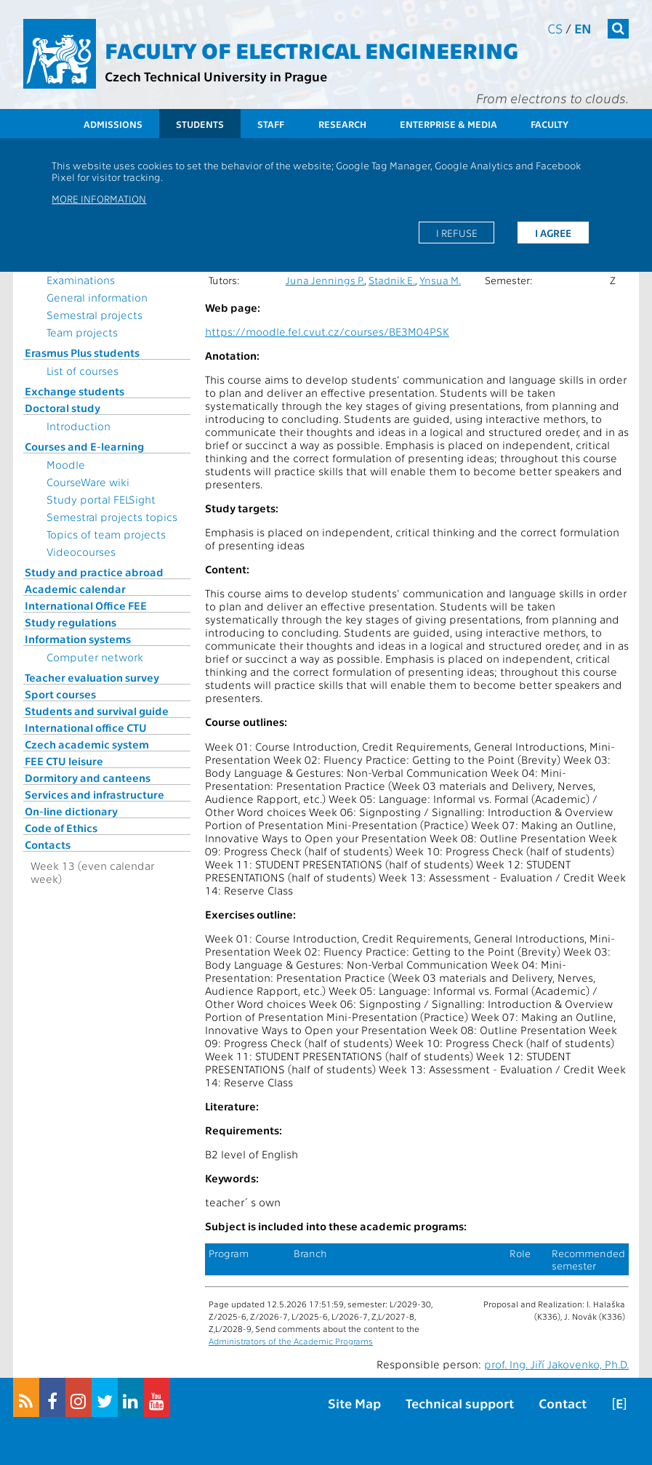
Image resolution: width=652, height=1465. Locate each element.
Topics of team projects (106, 534)
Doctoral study (62, 407)
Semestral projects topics (112, 516)
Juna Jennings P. (325, 280)
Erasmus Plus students (82, 352)
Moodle (66, 464)
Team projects (82, 332)
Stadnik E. (392, 280)
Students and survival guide (97, 710)
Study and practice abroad (94, 571)
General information (97, 297)
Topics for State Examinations (86, 273)
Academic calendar (75, 588)
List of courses (82, 370)
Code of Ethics (61, 827)
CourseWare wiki (88, 481)
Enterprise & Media (448, 123)
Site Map (354, 1402)
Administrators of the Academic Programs (291, 1341)
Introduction (78, 425)
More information (99, 198)
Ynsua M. (440, 280)
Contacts (48, 844)
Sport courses (60, 694)
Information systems (78, 638)
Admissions (113, 123)
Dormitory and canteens (87, 777)
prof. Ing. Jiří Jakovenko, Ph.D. (556, 1364)
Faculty (549, 123)
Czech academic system (87, 744)
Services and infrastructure (94, 794)
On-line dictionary (71, 811)
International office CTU (86, 727)
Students (200, 123)
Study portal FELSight (101, 499)
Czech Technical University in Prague (216, 76)
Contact (563, 1402)
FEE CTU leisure (64, 760)
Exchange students (74, 390)
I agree (553, 232)
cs (555, 28)
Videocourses (81, 551)
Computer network (95, 656)
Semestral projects (94, 314)
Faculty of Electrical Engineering (311, 49)
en (583, 28)
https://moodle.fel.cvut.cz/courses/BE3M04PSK (327, 331)
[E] (619, 1402)
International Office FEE (86, 605)
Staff (270, 123)
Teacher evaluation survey (92, 677)
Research (342, 123)
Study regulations (70, 622)
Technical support (460, 1402)
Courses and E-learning (84, 446)
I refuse (457, 232)
